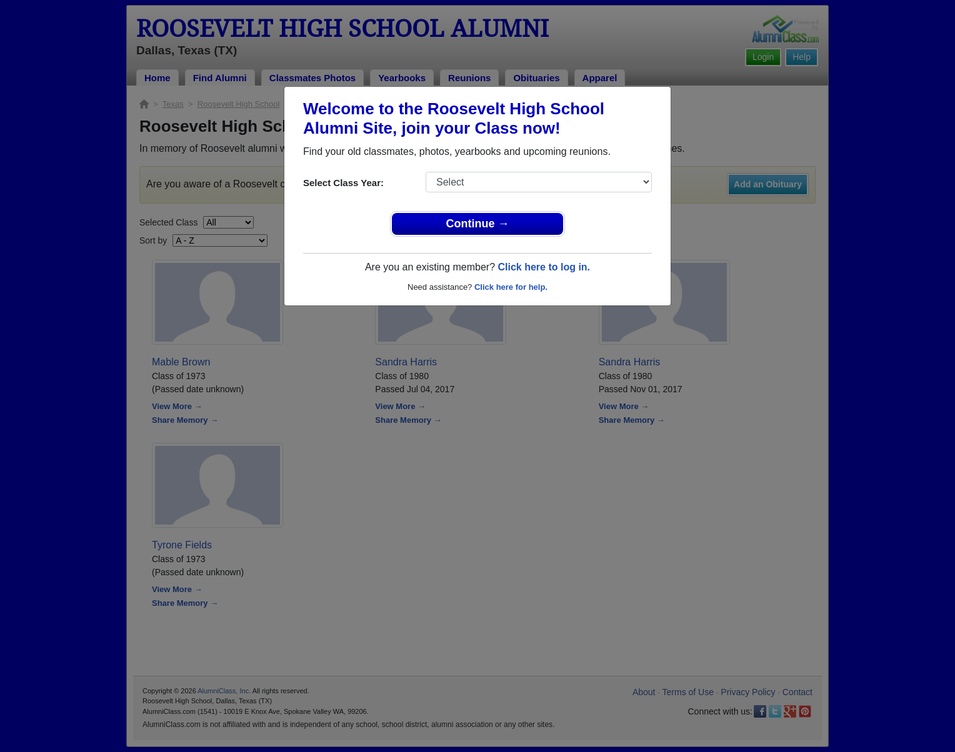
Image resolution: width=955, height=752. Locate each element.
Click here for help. (511, 287)
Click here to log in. (544, 267)
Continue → (477, 223)
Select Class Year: (343, 182)
